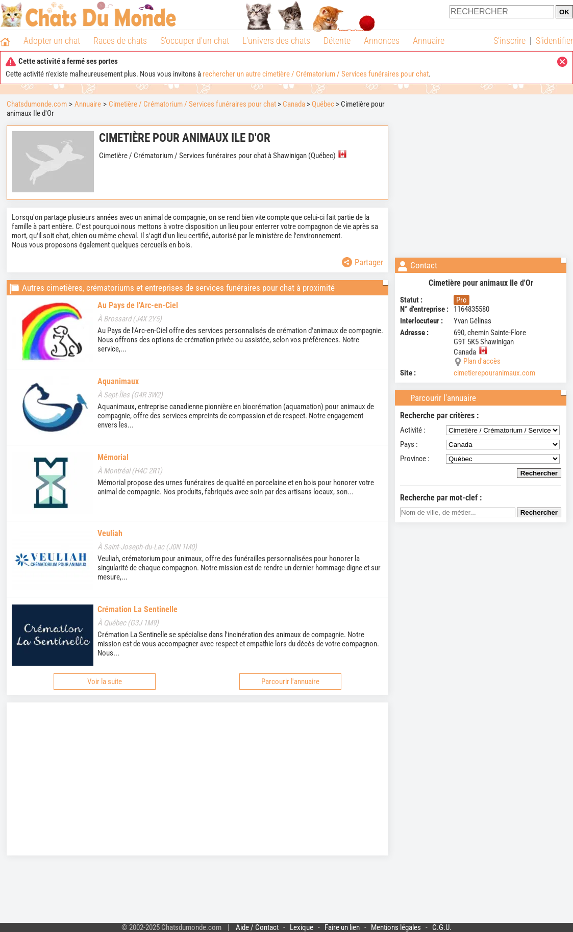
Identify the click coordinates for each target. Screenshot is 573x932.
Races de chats (120, 40)
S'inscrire (509, 40)
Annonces (382, 40)
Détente (337, 40)
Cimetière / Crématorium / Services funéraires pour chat (192, 104)
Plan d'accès (482, 361)
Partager (362, 262)
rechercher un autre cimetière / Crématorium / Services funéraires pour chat (316, 74)
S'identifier (554, 40)
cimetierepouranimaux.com (494, 372)
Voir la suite (104, 681)
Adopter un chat (51, 40)
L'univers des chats (276, 40)
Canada (294, 104)
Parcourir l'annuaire (290, 681)
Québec (323, 104)
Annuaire (428, 40)
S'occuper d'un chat (194, 40)
